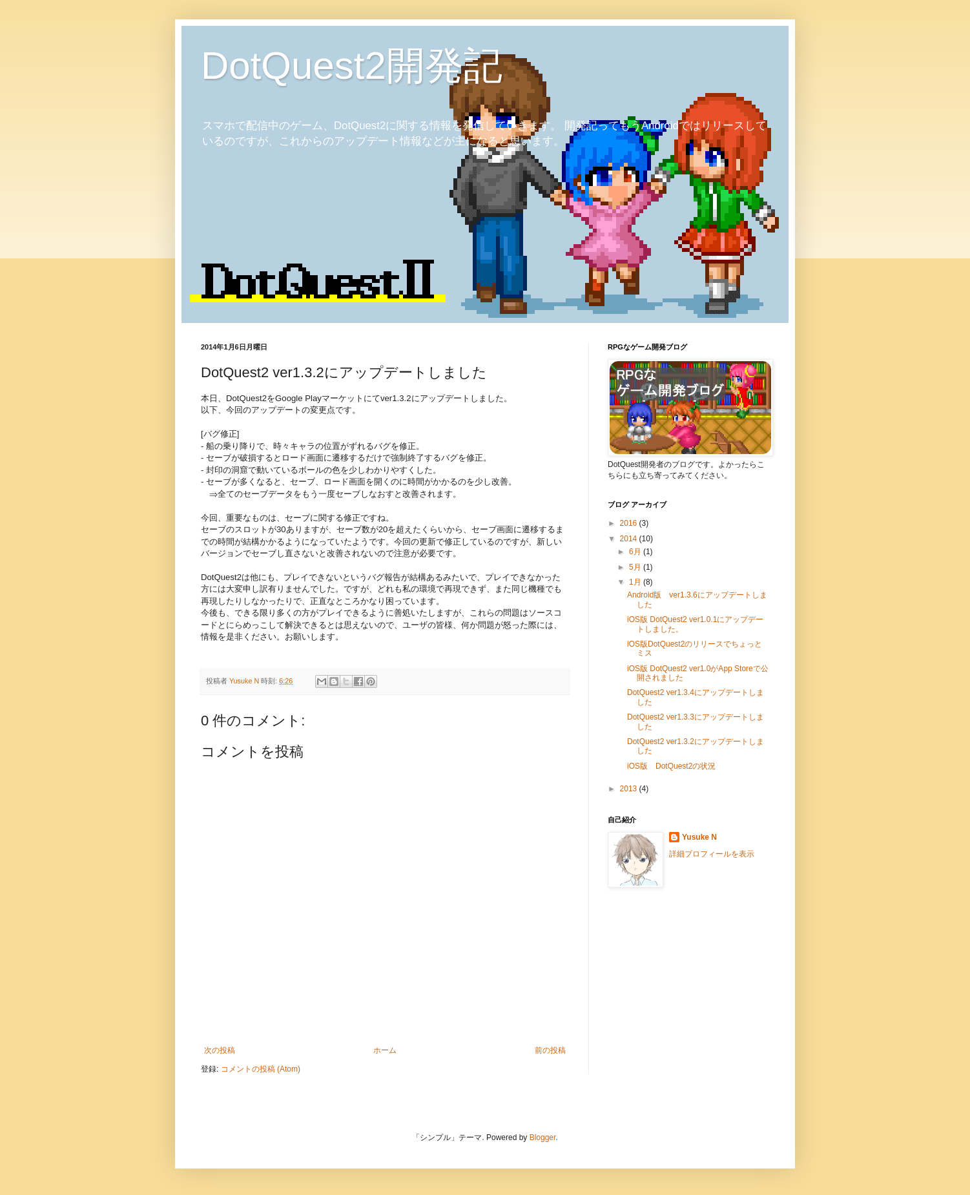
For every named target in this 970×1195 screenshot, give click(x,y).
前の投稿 (550, 1050)
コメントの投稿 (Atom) (260, 1069)
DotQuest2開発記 (351, 65)
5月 (636, 567)
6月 (636, 551)
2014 (629, 538)
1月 (636, 582)
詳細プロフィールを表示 (711, 853)
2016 (629, 523)
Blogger (543, 1137)
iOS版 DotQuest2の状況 (671, 766)
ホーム (385, 1050)
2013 (629, 788)
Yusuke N (699, 837)
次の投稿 (219, 1050)
